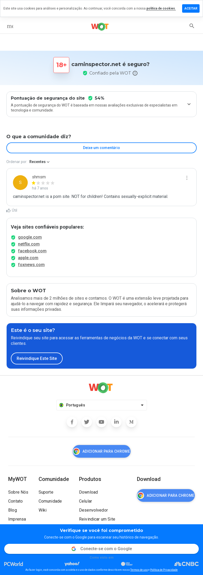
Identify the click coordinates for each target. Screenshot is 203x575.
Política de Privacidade (164, 569)
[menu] (10, 26)
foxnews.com (31, 264)
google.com (30, 237)
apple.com (28, 257)
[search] (192, 26)
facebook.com (32, 250)
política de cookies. (161, 8)
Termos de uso (139, 569)
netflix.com (29, 244)
